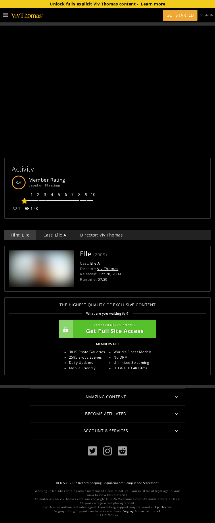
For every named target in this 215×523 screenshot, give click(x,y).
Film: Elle (20, 235)
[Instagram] (107, 451)
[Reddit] (122, 451)
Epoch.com (163, 507)
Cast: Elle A (54, 235)
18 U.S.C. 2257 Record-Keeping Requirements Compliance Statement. (107, 483)
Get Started (180, 15)
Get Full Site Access (106, 329)
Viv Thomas (107, 268)
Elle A (95, 263)
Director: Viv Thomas (101, 235)
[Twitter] (92, 451)
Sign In (207, 15)
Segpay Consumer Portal (141, 511)
